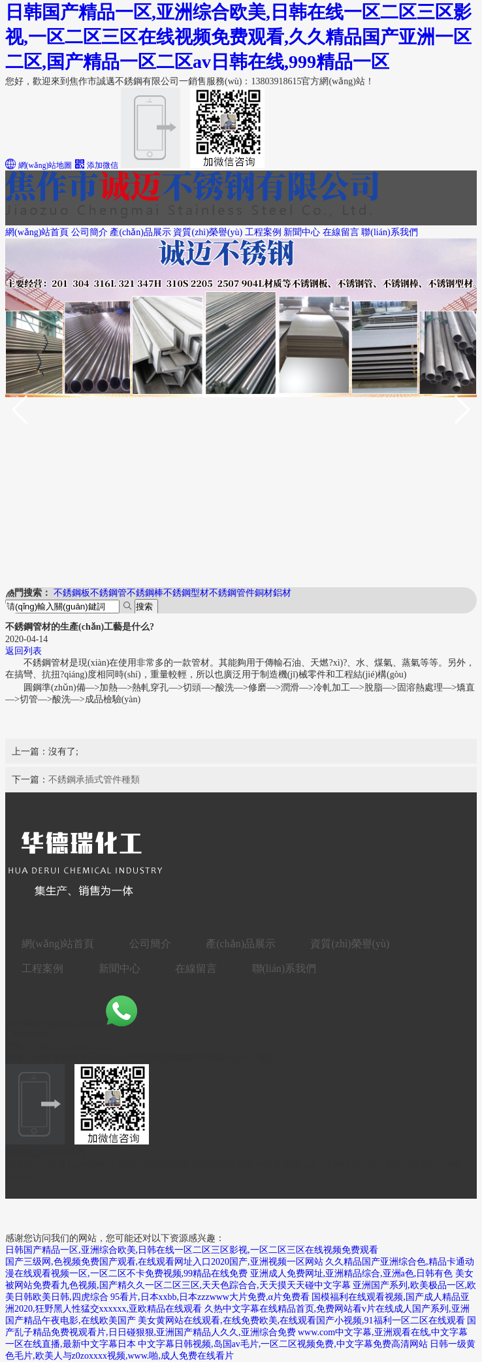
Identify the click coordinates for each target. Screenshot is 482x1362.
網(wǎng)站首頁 (37, 232)
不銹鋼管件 (232, 593)
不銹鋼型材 (186, 593)
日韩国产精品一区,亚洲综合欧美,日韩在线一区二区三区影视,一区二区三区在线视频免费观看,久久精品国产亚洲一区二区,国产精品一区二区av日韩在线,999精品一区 (238, 37)
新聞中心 (301, 232)
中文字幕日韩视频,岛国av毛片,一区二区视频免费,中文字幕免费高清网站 (283, 1344)
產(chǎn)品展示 (140, 232)
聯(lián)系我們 (389, 232)
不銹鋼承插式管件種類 (94, 780)
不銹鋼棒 (145, 593)
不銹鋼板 (72, 593)
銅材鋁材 (273, 593)
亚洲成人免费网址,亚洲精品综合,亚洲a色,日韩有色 (351, 1273)
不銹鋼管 (108, 593)
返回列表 (23, 651)
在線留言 (341, 232)
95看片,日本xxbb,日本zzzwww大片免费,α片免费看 (210, 1297)
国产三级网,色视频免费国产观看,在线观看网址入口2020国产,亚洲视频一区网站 (164, 1262)
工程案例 (263, 232)
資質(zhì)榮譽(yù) (207, 232)
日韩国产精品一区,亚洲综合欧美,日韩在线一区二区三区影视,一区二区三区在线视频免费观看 (191, 1250)
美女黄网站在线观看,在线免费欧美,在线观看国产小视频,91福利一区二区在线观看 (301, 1320)
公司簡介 (89, 232)
